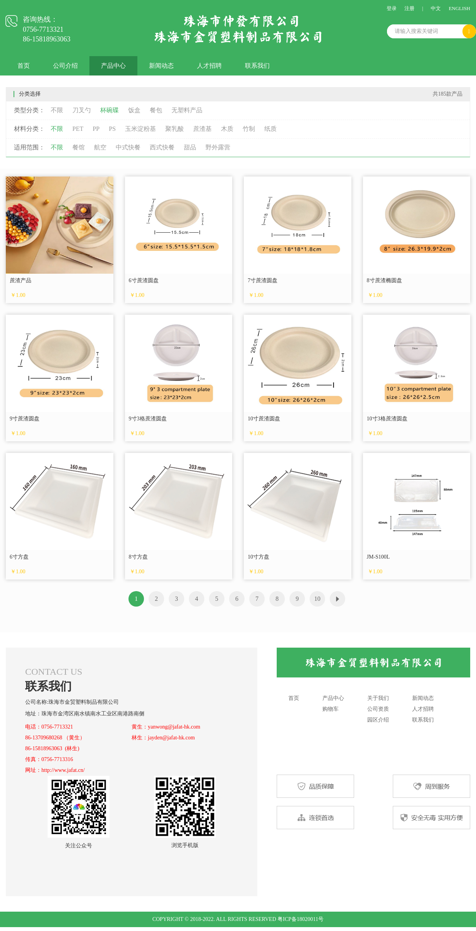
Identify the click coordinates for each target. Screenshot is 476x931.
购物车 (330, 709)
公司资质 (378, 709)
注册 (409, 8)
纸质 (270, 128)
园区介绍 (378, 720)
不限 (57, 110)
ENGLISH (459, 8)
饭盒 (134, 110)
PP (95, 128)
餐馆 (78, 147)
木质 (227, 128)
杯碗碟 (109, 110)
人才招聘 (209, 65)
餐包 (156, 110)
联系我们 (257, 65)
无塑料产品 (186, 110)
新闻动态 (161, 65)
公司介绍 (65, 65)
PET (77, 128)
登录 (392, 8)
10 (317, 598)
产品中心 (113, 65)
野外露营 (217, 147)
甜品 (190, 147)
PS (112, 128)
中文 (436, 8)
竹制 (249, 128)
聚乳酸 (174, 128)
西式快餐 (162, 147)
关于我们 (378, 698)
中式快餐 (128, 147)
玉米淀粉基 (140, 128)
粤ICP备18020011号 (300, 919)
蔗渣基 (202, 128)
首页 (23, 65)
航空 (100, 147)
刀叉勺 (81, 110)
